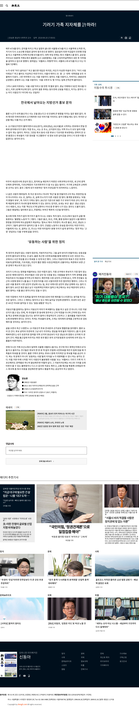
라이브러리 (104, 661)
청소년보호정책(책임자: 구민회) (79, 695)
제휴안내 (35, 695)
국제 (82, 657)
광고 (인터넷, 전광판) (23, 695)
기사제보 (123, 653)
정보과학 (84, 661)
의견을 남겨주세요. (15, 450)
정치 (63, 653)
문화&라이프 (66, 661)
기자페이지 (104, 665)
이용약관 (50, 695)
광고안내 (123, 661)
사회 (63, 657)
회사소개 (11, 695)
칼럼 (63, 669)
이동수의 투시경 (103, 88)
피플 (82, 665)
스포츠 (64, 665)
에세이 (9, 407)
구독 (17, 407)
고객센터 (42, 695)
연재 (102, 653)
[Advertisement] (34, 160)
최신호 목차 (104, 657)
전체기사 (84, 669)
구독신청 (123, 657)
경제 (82, 653)
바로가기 (128, 274)
